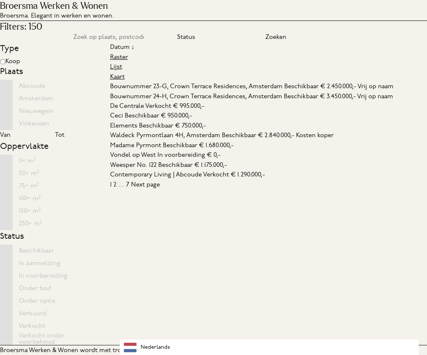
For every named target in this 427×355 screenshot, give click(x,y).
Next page (145, 184)
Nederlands (147, 347)
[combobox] (269, 347)
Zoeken (275, 37)
